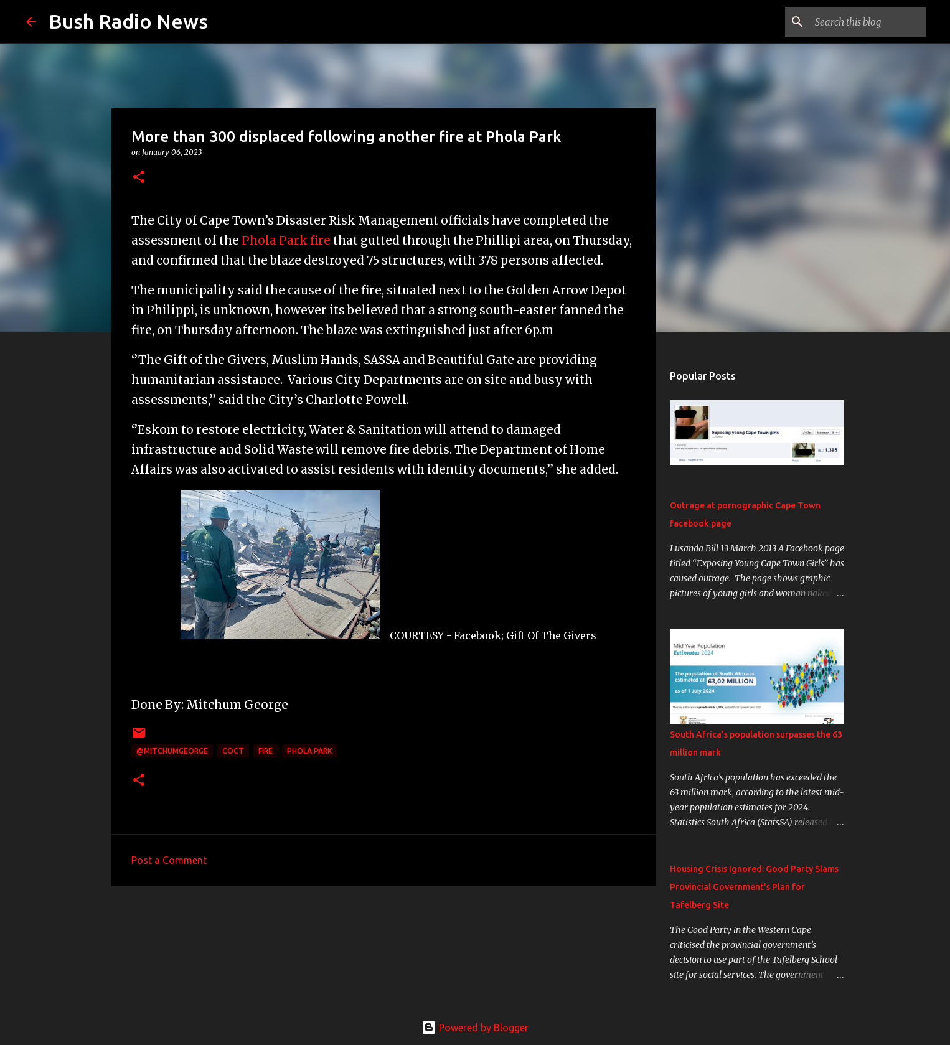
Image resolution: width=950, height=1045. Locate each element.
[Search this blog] (861, 22)
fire (265, 751)
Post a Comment (169, 860)
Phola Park (309, 751)
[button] (138, 177)
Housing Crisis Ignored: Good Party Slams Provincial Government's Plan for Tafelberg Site (754, 887)
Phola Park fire (286, 240)
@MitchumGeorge (172, 751)
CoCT (233, 751)
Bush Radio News (128, 21)
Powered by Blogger (475, 1027)
